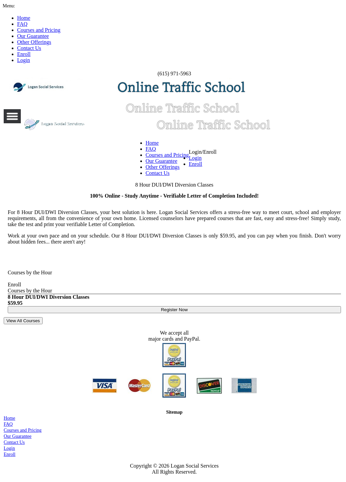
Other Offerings (163, 167)
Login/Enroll (203, 158)
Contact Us (158, 173)
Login (195, 158)
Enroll (195, 164)
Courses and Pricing (167, 155)
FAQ (151, 149)
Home (152, 143)
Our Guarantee (162, 161)
